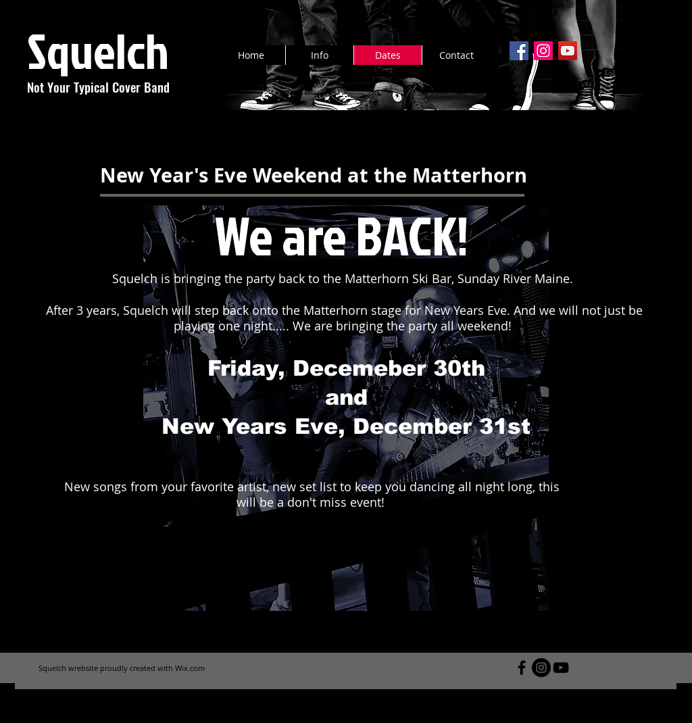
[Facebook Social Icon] (519, 50)
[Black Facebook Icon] (521, 667)
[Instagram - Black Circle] (541, 667)
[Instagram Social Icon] (543, 50)
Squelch (98, 50)
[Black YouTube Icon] (560, 667)
